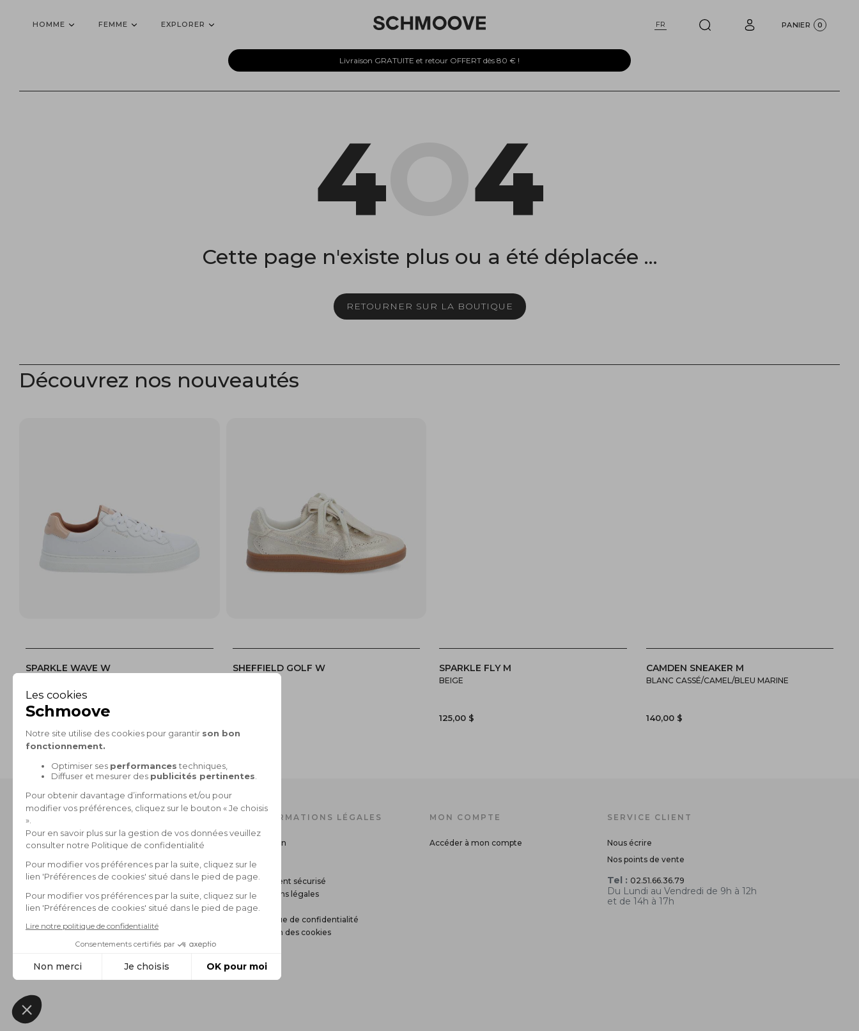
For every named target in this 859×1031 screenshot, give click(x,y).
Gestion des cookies (291, 932)
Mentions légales (285, 894)
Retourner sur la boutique (429, 306)
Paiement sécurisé (289, 881)
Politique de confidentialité (305, 919)
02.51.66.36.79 (657, 880)
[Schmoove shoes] (429, 23)
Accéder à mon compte (476, 843)
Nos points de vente (646, 859)
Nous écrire (629, 843)
